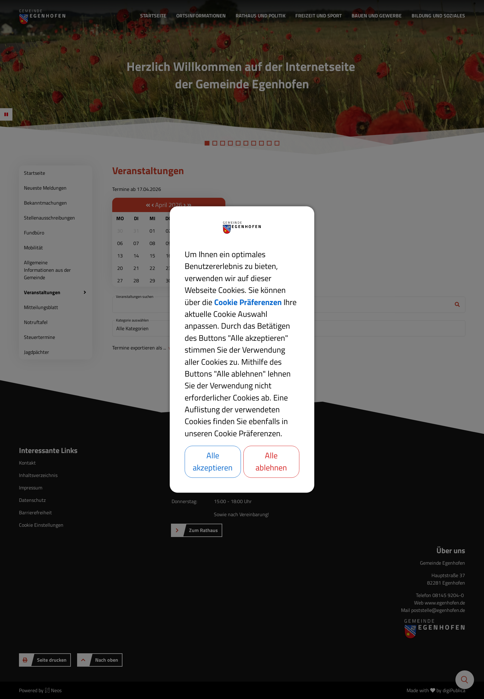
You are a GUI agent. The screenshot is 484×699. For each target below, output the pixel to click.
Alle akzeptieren (213, 462)
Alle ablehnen (271, 462)
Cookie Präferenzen (248, 302)
